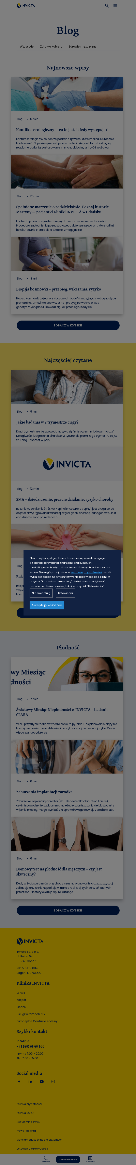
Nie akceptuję (41, 593)
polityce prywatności (86, 572)
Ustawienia (65, 593)
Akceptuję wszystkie (47, 605)
